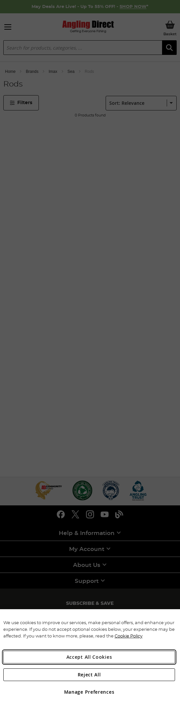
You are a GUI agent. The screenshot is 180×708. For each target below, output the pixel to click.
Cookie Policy (128, 635)
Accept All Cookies (89, 657)
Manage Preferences (89, 692)
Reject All (89, 674)
